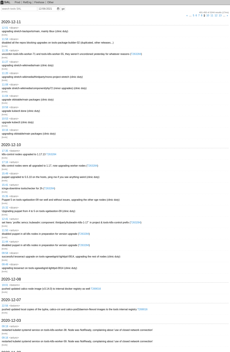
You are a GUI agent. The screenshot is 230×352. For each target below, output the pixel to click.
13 (220, 15)
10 (207, 15)
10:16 (5, 130)
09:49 (5, 264)
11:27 (5, 61)
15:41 (5, 185)
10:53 (5, 118)
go (63, 8)
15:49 (5, 173)
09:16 (5, 337)
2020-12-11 (11, 22)
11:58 (5, 39)
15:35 (5, 196)
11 (212, 15)
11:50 (5, 230)
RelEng (27, 2)
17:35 (5, 150)
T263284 (136, 54)
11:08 (5, 84)
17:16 (5, 162)
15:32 (5, 207)
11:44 (5, 241)
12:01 (5, 27)
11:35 (5, 50)
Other (50, 2)
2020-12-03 (11, 320)
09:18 (5, 326)
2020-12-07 (11, 300)
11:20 (5, 73)
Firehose (39, 2)
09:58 (5, 253)
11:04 (5, 96)
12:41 (5, 219)
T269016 (96, 288)
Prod (17, 2)
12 (216, 15)
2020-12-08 (11, 279)
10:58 (5, 107)
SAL (5, 2)
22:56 (5, 305)
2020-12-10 (11, 145)
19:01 (5, 285)
